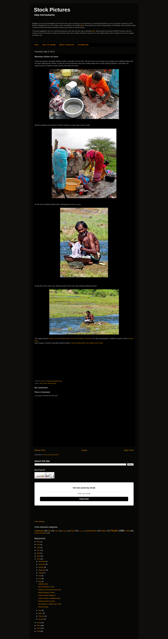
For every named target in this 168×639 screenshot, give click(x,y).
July (40, 575)
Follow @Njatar (40, 521)
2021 (38, 544)
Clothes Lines (53, 338)
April (40, 610)
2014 (38, 559)
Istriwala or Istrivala (84, 338)
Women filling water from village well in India (87, 343)
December (42, 561)
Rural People (52, 383)
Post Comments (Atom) (51, 454)
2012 (38, 625)
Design (64, 531)
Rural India (43, 383)
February (42, 616)
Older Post (128, 450)
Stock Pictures (52, 10)
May (40, 581)
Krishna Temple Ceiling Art (46, 595)
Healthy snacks (43, 584)
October (41, 567)
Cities (57, 531)
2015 (38, 556)
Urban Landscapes (41, 533)
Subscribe (84, 499)
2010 (38, 631)
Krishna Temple (43, 607)
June (40, 578)
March (41, 613)
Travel (127, 531)
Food (72, 531)
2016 (38, 553)
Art (49, 531)
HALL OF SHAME (49, 45)
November (42, 564)
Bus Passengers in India (46, 587)
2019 (38, 547)
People (114, 530)
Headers (81, 531)
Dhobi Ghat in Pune (68, 338)
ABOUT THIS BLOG (66, 45)
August (41, 573)
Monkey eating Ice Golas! (46, 592)
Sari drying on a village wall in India (49, 604)
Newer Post (40, 450)
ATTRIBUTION (83, 45)
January (41, 619)
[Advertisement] (51, 357)
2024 (38, 542)
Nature (103, 531)
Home (36, 45)
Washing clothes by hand (46, 601)
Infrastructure (91, 531)
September (42, 570)
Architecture (39, 531)
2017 (38, 550)
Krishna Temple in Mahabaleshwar (49, 598)
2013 (38, 622)
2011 (38, 628)
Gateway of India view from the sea (49, 590)
